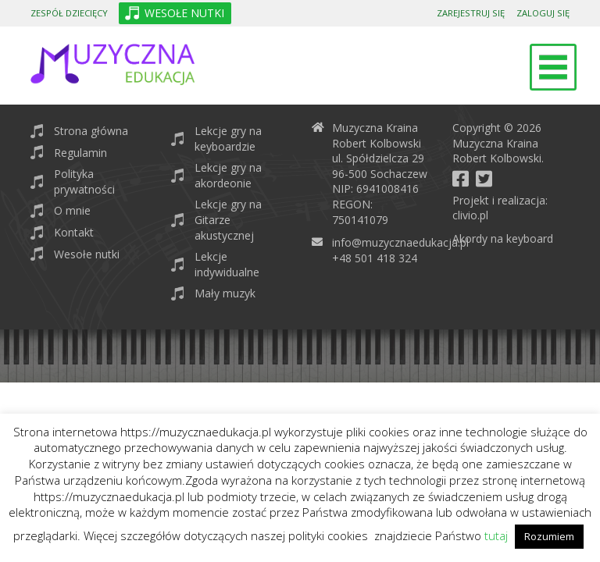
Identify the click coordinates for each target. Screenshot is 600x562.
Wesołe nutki (87, 254)
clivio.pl (470, 215)
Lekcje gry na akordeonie (228, 175)
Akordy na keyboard (502, 238)
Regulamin (80, 152)
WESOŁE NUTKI (184, 12)
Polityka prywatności (84, 181)
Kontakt (74, 232)
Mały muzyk (225, 293)
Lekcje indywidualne (227, 264)
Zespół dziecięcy (69, 13)
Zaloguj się (543, 13)
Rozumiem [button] (549, 536)
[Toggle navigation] (553, 67)
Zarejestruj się (471, 13)
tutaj (496, 535)
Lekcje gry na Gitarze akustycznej (228, 219)
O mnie (72, 210)
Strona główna (91, 130)
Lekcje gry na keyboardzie (228, 138)
